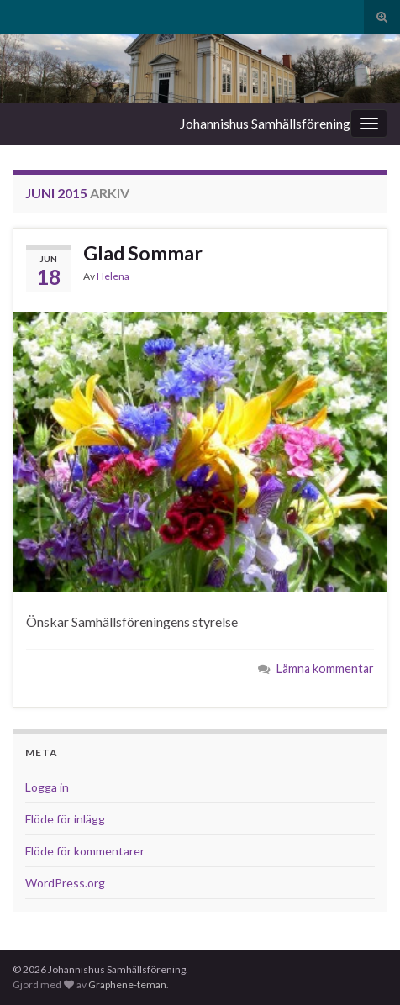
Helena (113, 276)
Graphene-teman (127, 984)
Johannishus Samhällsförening (265, 123)
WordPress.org (65, 883)
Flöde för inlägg (65, 819)
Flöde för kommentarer (85, 851)
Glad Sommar (143, 253)
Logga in (47, 787)
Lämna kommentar (325, 668)
